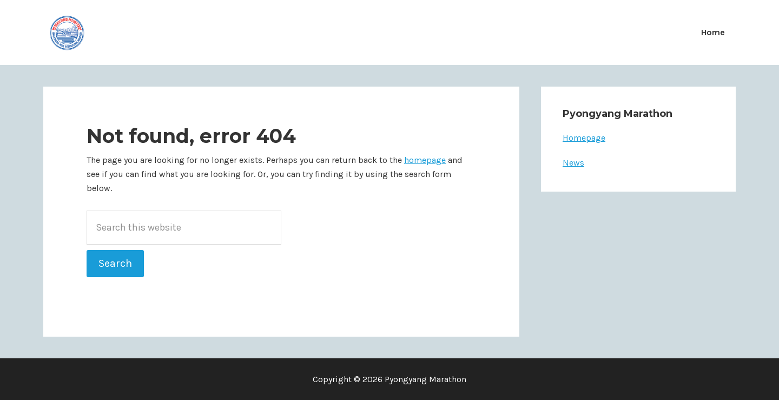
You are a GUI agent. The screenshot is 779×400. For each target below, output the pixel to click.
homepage (425, 160)
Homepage (584, 138)
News (573, 163)
